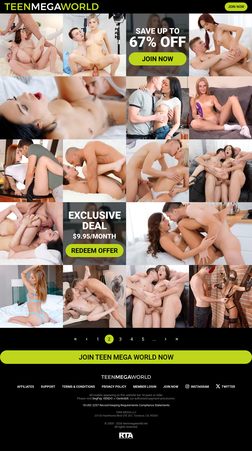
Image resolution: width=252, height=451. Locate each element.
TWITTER (225, 386)
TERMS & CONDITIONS (78, 386)
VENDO (108, 398)
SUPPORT (48, 386)
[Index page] (52, 6)
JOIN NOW (236, 7)
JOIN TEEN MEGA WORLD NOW (126, 357)
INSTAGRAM (197, 386)
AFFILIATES (25, 386)
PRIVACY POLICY (114, 386)
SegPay (97, 398)
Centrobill (122, 398)
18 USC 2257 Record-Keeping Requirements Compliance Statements (126, 405)
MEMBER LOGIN (144, 386)
